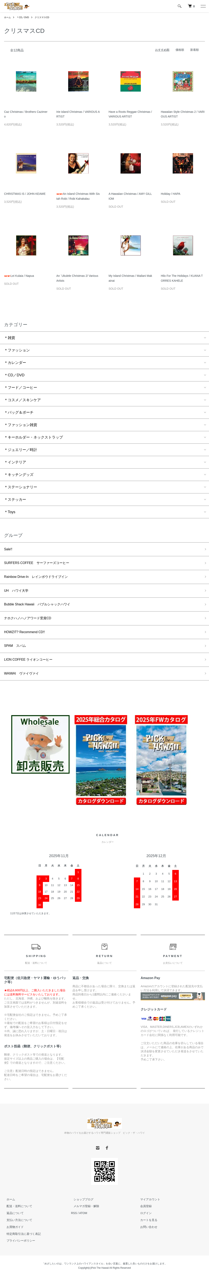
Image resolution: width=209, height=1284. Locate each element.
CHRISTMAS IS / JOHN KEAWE (25, 193)
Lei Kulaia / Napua (19, 275)
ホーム (7, 17)
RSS (74, 1221)
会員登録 (143, 1214)
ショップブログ (81, 1207)
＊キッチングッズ (18, 475)
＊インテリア (15, 462)
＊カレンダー (15, 363)
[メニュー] (203, 6)
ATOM (83, 1221)
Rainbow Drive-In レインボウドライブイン (40, 579)
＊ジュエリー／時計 (20, 450)
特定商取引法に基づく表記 (21, 1241)
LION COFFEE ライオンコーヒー (31, 666)
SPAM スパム (16, 652)
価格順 (180, 49)
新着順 (194, 49)
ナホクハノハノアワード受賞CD (30, 623)
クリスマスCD (44, 17)
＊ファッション (17, 350)
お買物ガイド (12, 1234)
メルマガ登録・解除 (84, 1214)
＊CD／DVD (24, 17)
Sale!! (8, 550)
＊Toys (9, 512)
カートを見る (146, 1228)
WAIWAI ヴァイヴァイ (23, 681)
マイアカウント (148, 1207)
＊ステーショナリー (20, 487)
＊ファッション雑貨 (20, 425)
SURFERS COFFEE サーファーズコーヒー (41, 564)
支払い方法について (17, 1228)
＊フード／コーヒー (20, 388)
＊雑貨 (9, 338)
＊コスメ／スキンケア (22, 400)
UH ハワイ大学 (17, 593)
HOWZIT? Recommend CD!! (27, 637)
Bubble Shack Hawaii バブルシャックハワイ (41, 608)
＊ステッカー (15, 499)
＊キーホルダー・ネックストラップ (33, 437)
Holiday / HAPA (170, 193)
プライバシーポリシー (18, 1248)
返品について (12, 1221)
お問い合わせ (146, 1234)
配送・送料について (17, 1214)
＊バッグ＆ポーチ (18, 412)
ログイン (143, 1221)
